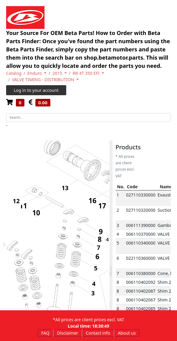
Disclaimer (67, 333)
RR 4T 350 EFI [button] (87, 73)
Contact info (98, 333)
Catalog (13, 73)
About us (127, 333)
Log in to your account (36, 90)
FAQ (45, 333)
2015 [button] (57, 73)
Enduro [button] (35, 73)
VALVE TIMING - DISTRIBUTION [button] (43, 79)
